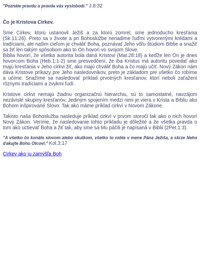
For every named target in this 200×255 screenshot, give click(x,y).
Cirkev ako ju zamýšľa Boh (32, 154)
